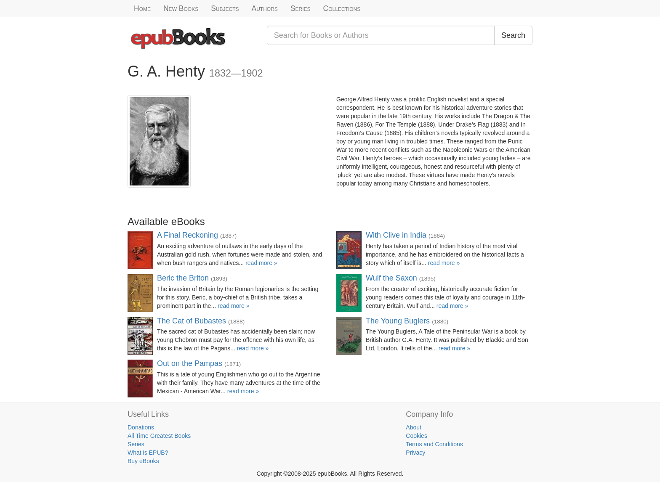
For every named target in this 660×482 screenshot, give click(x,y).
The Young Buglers (398, 321)
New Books (180, 8)
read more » (261, 263)
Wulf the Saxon (391, 278)
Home (142, 8)
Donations (141, 427)
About (413, 427)
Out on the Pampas (189, 363)
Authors (265, 8)
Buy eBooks (143, 461)
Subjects (225, 8)
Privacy (415, 452)
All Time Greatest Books (159, 435)
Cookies (416, 435)
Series (300, 8)
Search (513, 35)
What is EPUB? (148, 452)
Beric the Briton (183, 278)
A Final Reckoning (187, 235)
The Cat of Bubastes (191, 321)
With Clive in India (396, 235)
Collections (342, 8)
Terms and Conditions (434, 444)
